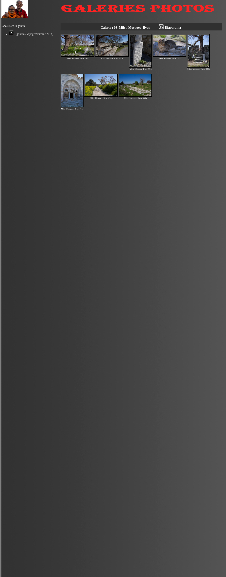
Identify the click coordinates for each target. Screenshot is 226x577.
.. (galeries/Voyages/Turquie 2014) (31, 33)
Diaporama (170, 27)
